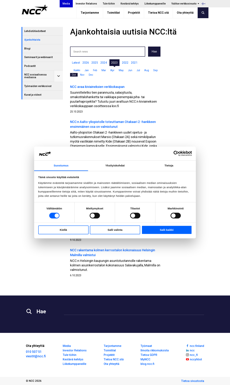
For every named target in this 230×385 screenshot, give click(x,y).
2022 (125, 62)
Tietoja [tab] (169, 165)
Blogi (27, 48)
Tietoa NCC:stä (158, 12)
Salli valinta (115, 229)
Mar (104, 70)
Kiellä (63, 229)
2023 (114, 62)
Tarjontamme (90, 12)
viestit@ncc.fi (36, 356)
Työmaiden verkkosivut (37, 86)
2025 (94, 62)
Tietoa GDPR (149, 355)
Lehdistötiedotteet (35, 31)
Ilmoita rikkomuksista (155, 350)
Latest (76, 62)
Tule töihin (109, 3)
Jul (138, 70)
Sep (155, 70)
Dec (91, 74)
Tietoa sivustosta (192, 381)
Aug (146, 70)
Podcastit (30, 66)
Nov (82, 74)
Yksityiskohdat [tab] (115, 165)
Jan (86, 70)
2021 (134, 62)
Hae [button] (154, 51)
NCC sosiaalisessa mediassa (35, 76)
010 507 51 (34, 352)
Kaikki (77, 70)
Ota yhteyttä (185, 12)
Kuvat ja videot (32, 94)
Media (66, 3)
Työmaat (146, 346)
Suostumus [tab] (61, 165)
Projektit (134, 12)
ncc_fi (192, 355)
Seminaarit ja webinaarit (38, 57)
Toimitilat (113, 12)
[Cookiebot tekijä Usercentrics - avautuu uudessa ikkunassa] (176, 153)
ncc (190, 350)
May (121, 70)
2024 (103, 62)
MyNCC (145, 359)
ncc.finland (195, 346)
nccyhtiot (194, 359)
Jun (130, 70)
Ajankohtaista (32, 39)
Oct (74, 74)
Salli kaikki (167, 229)
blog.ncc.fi (147, 364)
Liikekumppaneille (155, 3)
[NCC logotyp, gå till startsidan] (35, 9)
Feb (95, 70)
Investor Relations (86, 3)
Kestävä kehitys (130, 3)
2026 (85, 62)
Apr (112, 70)
